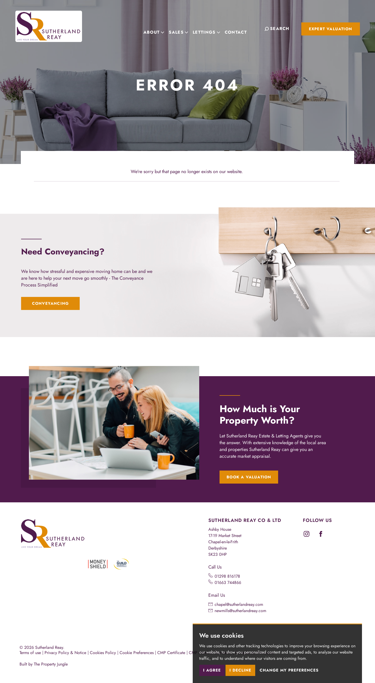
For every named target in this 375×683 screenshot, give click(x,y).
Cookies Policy (103, 653)
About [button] (159, 28)
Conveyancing (50, 303)
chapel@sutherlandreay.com (239, 604)
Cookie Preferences (137, 653)
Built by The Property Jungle (44, 664)
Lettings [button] (211, 28)
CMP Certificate (171, 653)
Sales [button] (183, 28)
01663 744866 (228, 583)
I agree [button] (212, 670)
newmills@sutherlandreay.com (240, 611)
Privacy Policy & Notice (65, 653)
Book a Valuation (249, 477)
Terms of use (30, 653)
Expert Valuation (330, 29)
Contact (241, 28)
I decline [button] (240, 670)
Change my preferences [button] (289, 670)
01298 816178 (227, 576)
